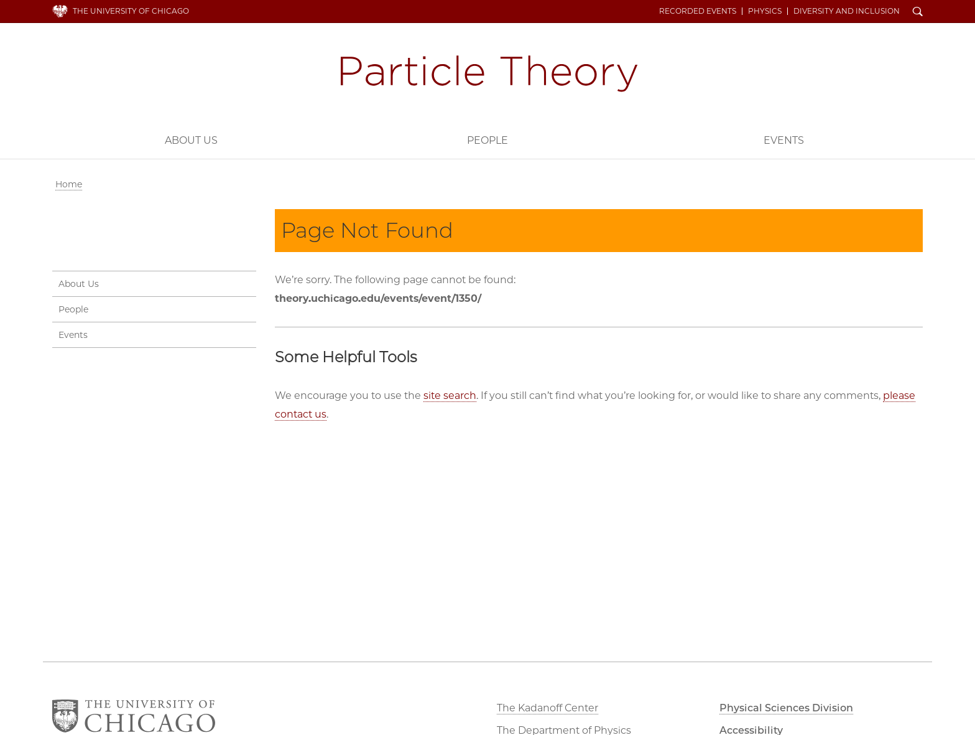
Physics (765, 11)
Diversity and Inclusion (846, 11)
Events (784, 140)
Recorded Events (697, 11)
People (487, 140)
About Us (191, 140)
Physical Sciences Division (786, 708)
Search (918, 12)
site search (449, 395)
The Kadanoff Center (547, 708)
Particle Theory (488, 74)
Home (68, 184)
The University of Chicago (131, 11)
